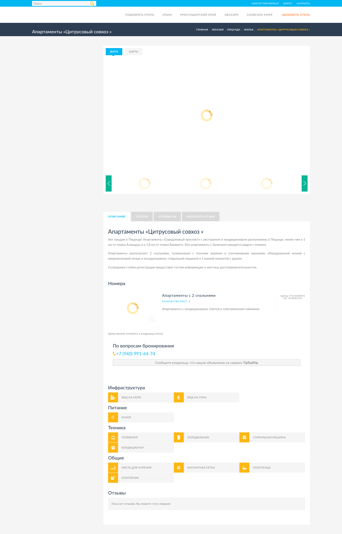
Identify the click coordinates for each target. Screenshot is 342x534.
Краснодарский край (198, 14)
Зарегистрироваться (265, 3)
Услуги (142, 216)
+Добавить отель (295, 14)
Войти (288, 3)
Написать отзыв (201, 216)
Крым (167, 14)
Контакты (303, 3)
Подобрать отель (139, 14)
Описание (116, 216)
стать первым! (161, 503)
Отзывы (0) (167, 216)
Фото (114, 51)
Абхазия (231, 14)
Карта (133, 51)
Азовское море (260, 14)
